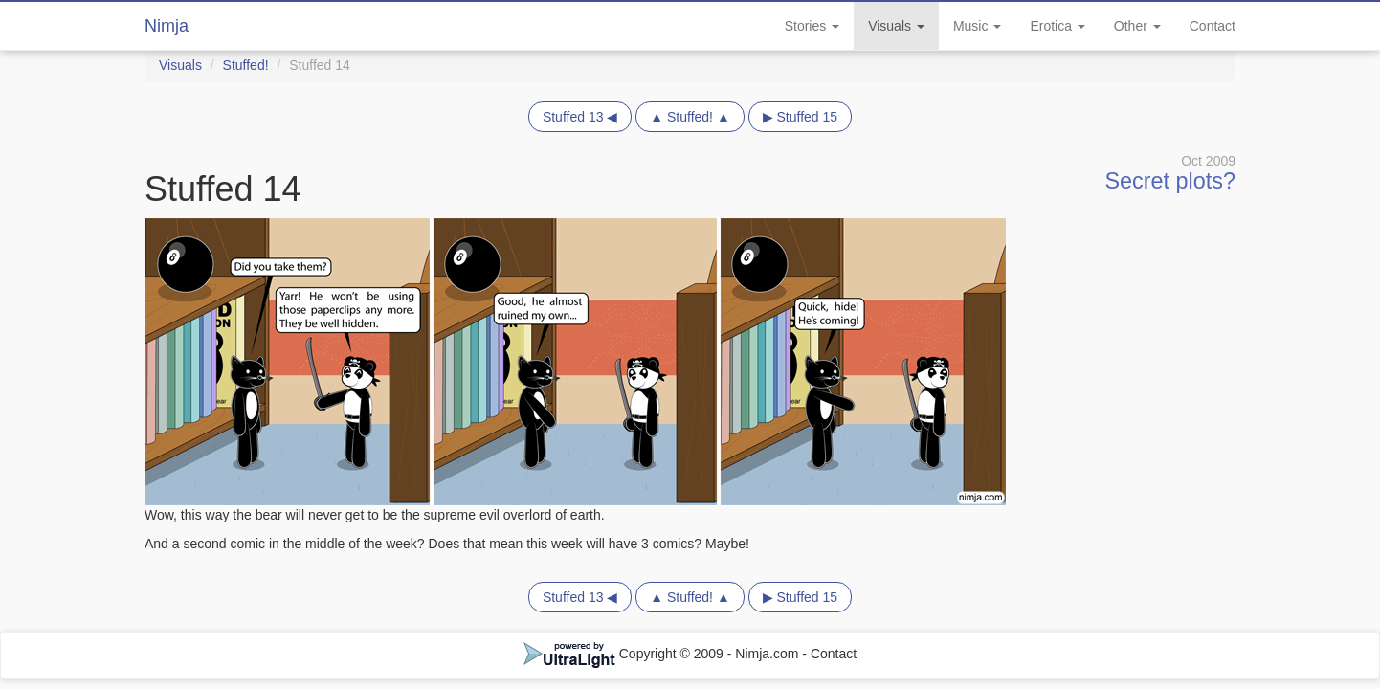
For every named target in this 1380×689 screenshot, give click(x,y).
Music (977, 25)
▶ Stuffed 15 (800, 116)
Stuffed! (246, 65)
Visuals (896, 25)
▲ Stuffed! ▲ (690, 116)
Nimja (167, 25)
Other (1137, 25)
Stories (812, 25)
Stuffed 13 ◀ (580, 116)
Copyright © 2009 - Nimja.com (663, 653)
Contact (1212, 25)
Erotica (1057, 25)
